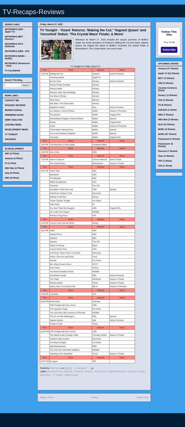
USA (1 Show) (165, 165)
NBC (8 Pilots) (12, 178)
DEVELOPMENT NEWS (16, 129)
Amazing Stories (55, 371)
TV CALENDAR (12, 70)
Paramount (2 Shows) (169, 139)
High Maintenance (118, 371)
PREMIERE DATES (14, 115)
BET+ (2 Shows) (166, 78)
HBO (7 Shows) (165, 114)
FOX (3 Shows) (165, 100)
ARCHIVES (10, 139)
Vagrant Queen (71, 375)
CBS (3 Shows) (165, 83)
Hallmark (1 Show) (167, 110)
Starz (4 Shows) (166, 156)
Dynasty (89, 371)
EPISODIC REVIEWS (15, 105)
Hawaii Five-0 (101, 371)
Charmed (78, 371)
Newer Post (46, 397)
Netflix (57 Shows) (167, 134)
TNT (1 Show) (165, 161)
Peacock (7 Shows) (167, 151)
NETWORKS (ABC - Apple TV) (14, 30)
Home (94, 397)
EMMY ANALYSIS (13, 120)
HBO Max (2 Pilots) (14, 168)
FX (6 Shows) (164, 105)
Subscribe (169, 49)
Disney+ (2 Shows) (167, 95)
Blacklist (69, 371)
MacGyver (133, 371)
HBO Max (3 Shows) (168, 119)
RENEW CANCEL (13, 110)
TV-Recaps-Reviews (33, 12)
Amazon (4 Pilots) (14, 158)
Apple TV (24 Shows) (168, 73)
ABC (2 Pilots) (12, 153)
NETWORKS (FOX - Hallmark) (14, 45)
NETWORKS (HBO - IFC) (17, 51)
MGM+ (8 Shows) (166, 129)
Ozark (142, 371)
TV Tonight (57, 375)
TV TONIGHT (11, 134)
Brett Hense (56, 368)
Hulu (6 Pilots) (12, 173)
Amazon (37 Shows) (168, 68)
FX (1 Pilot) (10, 163)
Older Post (142, 397)
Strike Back (45, 375)
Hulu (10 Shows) (166, 124)
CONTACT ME (12, 100)
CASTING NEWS (13, 124)
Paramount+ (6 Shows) (165, 145)
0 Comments (81, 368)
